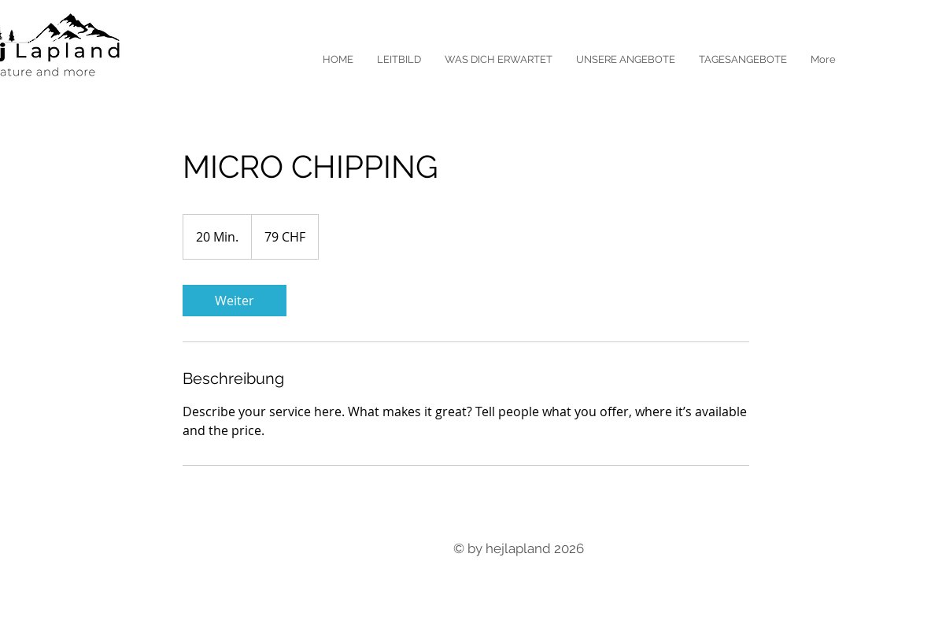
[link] (234, 300)
